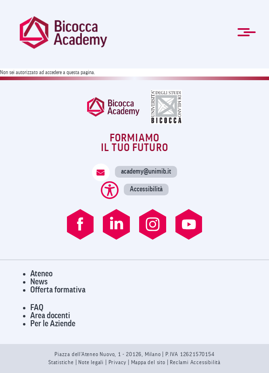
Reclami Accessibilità (195, 362)
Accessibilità (146, 189)
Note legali (91, 362)
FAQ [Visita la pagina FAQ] (37, 307)
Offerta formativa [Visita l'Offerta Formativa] (57, 290)
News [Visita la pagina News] (39, 282)
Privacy (117, 362)
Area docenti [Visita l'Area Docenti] (50, 315)
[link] (63, 32)
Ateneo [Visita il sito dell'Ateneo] (41, 273)
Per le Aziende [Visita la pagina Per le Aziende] (52, 323)
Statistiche (61, 362)
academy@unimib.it (146, 171)
